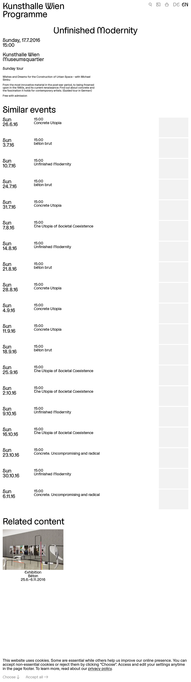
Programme (25, 15)
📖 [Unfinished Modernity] (158, 5)
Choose (9, 677)
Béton (33, 576)
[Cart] (167, 5)
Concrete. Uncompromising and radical (67, 453)
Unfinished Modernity (52, 164)
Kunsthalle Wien (33, 7)
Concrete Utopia (47, 123)
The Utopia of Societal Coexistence (63, 226)
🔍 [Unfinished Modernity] (150, 5)
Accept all (34, 677)
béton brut (43, 143)
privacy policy (100, 669)
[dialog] (95, 669)
